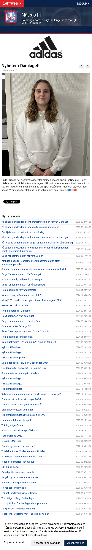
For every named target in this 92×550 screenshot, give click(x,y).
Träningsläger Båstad (12, 425)
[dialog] (46, 533)
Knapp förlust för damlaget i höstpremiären (24, 503)
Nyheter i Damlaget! (20, 65)
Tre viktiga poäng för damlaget (18, 498)
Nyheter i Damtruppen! (13, 357)
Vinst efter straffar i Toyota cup (18, 461)
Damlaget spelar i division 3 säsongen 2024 (24, 362)
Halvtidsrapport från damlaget (17, 316)
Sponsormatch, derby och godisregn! (21, 279)
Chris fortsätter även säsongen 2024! (21, 399)
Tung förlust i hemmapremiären (18, 508)
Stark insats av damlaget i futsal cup (20, 373)
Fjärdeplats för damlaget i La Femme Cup (23, 368)
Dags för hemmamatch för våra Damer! (22, 255)
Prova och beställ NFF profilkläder (19, 430)
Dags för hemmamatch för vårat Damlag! (23, 284)
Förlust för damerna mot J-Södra (19, 493)
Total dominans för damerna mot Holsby (23, 451)
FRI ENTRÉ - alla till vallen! (14, 305)
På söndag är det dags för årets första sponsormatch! (30, 227)
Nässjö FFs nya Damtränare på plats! (21, 295)
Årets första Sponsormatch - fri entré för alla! (25, 331)
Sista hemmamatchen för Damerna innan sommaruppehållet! (33, 269)
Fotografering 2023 (11, 435)
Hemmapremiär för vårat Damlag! (19, 289)
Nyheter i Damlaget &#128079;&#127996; (23, 414)
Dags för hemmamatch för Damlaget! (21, 274)
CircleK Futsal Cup (11, 441)
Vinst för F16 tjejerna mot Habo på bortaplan (25, 513)
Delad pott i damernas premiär (17, 472)
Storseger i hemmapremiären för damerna (23, 456)
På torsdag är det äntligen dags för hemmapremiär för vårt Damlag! (37, 242)
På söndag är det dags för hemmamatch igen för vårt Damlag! (34, 221)
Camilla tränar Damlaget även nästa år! (21, 404)
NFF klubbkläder (10, 467)
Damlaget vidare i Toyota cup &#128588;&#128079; (28, 342)
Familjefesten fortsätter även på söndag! (23, 232)
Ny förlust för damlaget (13, 487)
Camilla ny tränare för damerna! (18, 446)
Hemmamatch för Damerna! (16, 310)
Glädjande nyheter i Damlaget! (17, 409)
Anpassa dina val (14, 542)
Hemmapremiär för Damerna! (17, 336)
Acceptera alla (75, 542)
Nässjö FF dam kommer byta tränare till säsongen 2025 (31, 300)
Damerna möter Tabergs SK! (16, 326)
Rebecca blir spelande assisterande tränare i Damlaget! (31, 394)
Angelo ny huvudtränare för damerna (21, 477)
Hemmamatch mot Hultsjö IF (16, 420)
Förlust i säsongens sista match (18, 482)
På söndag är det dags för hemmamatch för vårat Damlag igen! (35, 237)
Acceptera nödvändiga (47, 542)
